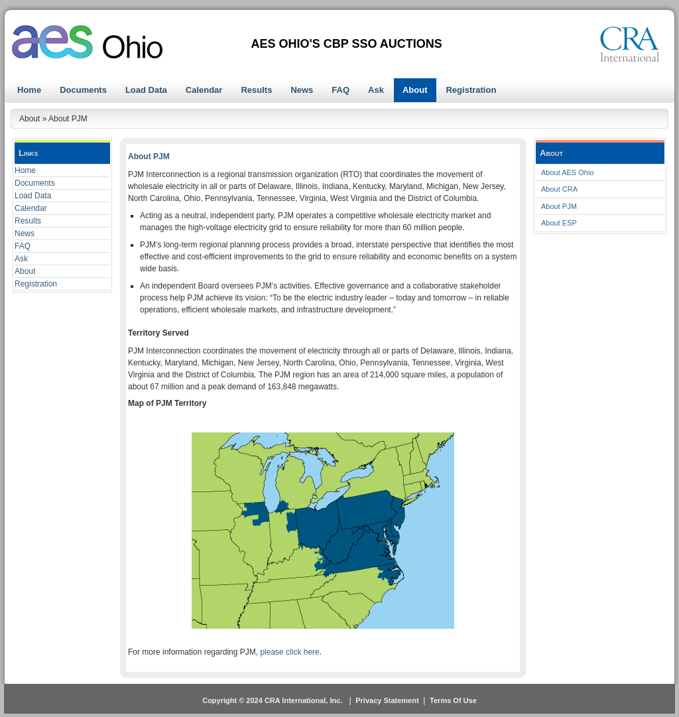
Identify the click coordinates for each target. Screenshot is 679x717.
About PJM (559, 206)
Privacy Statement (386, 700)
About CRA (559, 189)
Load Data (33, 195)
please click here (289, 652)
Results (28, 221)
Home (25, 170)
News (24, 233)
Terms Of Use (453, 700)
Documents (35, 183)
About (25, 271)
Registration (36, 284)
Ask (21, 258)
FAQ (23, 246)
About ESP (559, 223)
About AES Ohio (567, 172)
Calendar (31, 208)
